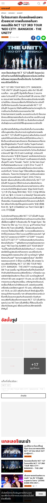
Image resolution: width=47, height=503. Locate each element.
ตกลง (41, 494)
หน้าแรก (3, 13)
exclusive (11, 13)
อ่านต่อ (23, 376)
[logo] (23, 3)
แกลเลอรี (19, 13)
